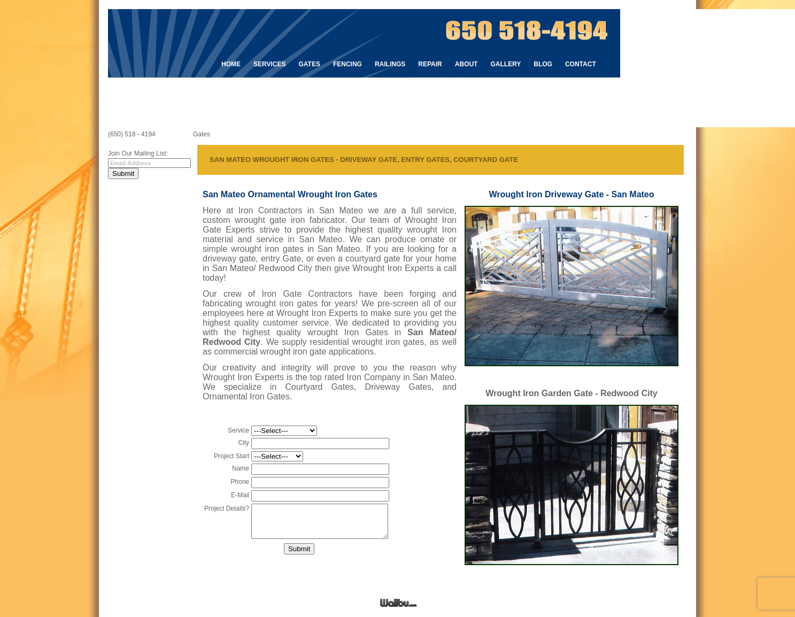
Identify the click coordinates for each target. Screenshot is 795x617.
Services (269, 64)
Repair (430, 64)
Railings (390, 64)
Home (231, 64)
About (466, 64)
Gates (309, 64)
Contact (580, 64)
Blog (543, 64)
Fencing (347, 64)
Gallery (505, 64)
